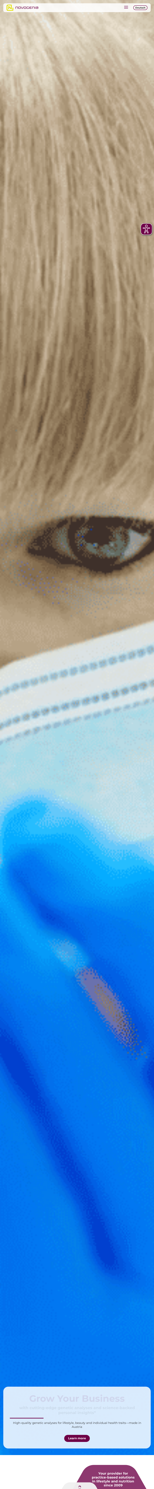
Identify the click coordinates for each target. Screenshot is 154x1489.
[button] (126, 7)
